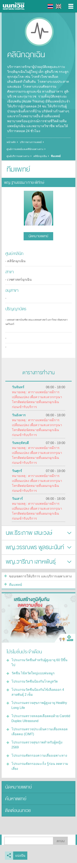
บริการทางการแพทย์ (31, 142)
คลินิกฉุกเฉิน (40, 156)
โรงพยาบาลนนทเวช (14, 6)
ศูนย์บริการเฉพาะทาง (18, 156)
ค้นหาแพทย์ (15, 798)
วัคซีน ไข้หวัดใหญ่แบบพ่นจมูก (33, 673)
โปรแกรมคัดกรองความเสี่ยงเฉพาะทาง (39, 755)
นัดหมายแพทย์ (38, 236)
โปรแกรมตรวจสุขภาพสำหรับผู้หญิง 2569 (36, 745)
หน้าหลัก (11, 142)
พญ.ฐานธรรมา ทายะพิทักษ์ (24, 182)
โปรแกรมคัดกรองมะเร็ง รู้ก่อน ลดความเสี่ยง (39, 766)
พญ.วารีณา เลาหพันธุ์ (31, 561)
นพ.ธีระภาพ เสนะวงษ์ (29, 532)
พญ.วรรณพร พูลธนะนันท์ (35, 547)
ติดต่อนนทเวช (18, 810)
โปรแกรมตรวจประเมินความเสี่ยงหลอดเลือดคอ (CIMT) (39, 731)
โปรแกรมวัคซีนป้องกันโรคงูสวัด (34, 681)
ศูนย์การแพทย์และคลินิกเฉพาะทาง (25, 149)
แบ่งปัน (20, 855)
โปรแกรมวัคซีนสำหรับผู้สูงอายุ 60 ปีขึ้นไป (39, 662)
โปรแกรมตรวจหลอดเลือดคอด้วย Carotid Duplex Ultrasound (40, 718)
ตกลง (60, 841)
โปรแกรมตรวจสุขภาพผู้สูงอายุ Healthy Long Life (39, 705)
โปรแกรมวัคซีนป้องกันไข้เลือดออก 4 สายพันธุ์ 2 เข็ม (37, 692)
